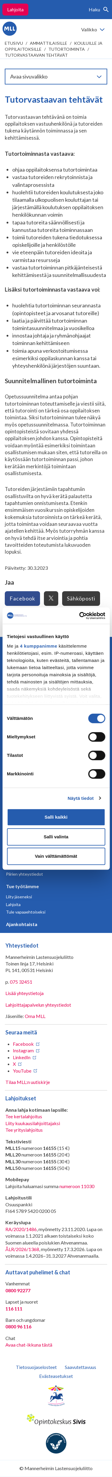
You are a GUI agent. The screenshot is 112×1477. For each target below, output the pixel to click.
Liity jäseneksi (19, 896)
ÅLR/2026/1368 (22, 1249)
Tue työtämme (22, 886)
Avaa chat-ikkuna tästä (28, 1344)
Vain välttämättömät (56, 856)
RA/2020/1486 (21, 1229)
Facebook (22, 598)
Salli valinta (56, 836)
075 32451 (21, 982)
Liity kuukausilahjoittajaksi (32, 1123)
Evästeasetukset (56, 1376)
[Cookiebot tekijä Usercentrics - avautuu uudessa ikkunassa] (79, 616)
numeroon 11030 (76, 1186)
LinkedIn (21, 1057)
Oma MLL (35, 1016)
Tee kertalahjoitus (23, 1116)
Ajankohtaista (21, 924)
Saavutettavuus (80, 1367)
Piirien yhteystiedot (24, 874)
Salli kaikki (56, 817)
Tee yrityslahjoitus (24, 1130)
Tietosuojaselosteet (36, 1367)
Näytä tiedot (81, 798)
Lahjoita (15, 9)
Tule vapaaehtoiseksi (25, 911)
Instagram (23, 1050)
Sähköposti (81, 598)
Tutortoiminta (66, 49)
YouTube (22, 1071)
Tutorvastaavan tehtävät (36, 55)
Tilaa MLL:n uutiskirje (27, 1082)
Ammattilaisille (48, 43)
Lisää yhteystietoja (24, 993)
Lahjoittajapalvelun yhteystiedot (38, 1005)
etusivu (14, 43)
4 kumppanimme (38, 646)
